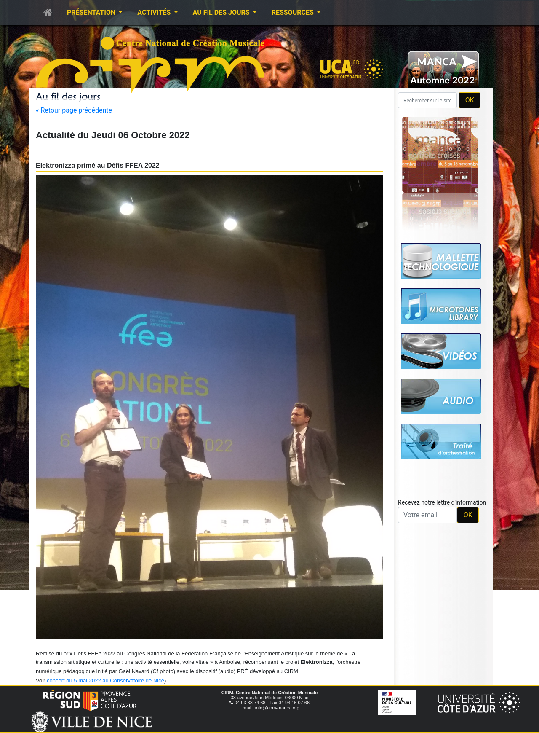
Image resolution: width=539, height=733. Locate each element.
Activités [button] (154, 12)
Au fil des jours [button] (222, 12)
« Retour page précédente (74, 110)
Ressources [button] (293, 12)
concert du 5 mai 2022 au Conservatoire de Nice (105, 680)
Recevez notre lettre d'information (442, 502)
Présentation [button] (92, 12)
